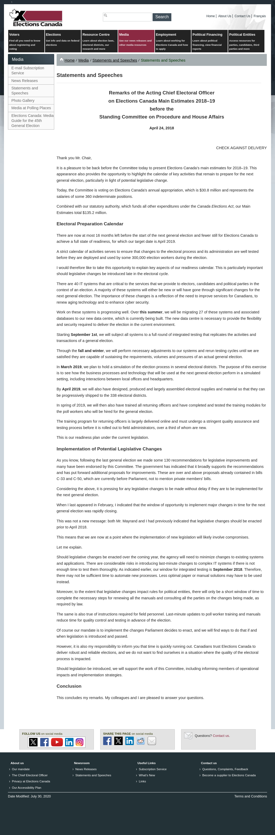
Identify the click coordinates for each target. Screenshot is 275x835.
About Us (224, 16)
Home (211, 16)
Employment (173, 42)
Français (260, 16)
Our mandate (21, 769)
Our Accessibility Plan (26, 787)
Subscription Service (153, 769)
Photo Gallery (22, 100)
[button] (162, 17)
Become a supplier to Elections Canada (229, 775)
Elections (63, 40)
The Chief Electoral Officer (30, 775)
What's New (147, 775)
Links (142, 781)
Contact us (221, 736)
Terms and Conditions (250, 796)
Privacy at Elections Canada (31, 781)
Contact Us (242, 16)
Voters (26, 42)
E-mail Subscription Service (27, 70)
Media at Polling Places (31, 108)
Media (136, 40)
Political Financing (209, 42)
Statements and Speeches (24, 90)
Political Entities (246, 42)
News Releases (24, 81)
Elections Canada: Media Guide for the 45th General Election (32, 120)
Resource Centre (99, 42)
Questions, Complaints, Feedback (225, 769)
